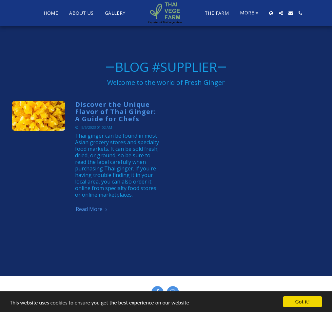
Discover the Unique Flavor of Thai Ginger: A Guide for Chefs (115, 111)
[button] (280, 13)
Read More (92, 209)
